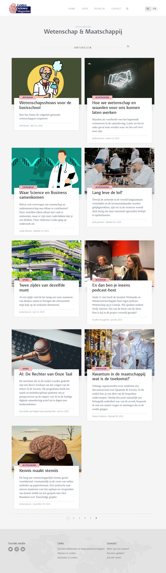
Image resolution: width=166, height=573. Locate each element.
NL (148, 9)
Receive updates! (115, 553)
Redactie (100, 9)
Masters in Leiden (67, 553)
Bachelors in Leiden (67, 558)
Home (72, 9)
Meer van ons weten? (118, 549)
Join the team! (114, 558)
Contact (116, 9)
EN (154, 9)
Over (85, 9)
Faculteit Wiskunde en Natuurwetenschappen (81, 549)
